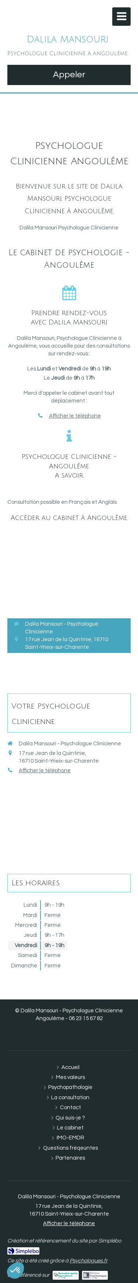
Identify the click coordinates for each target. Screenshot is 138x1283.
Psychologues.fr (88, 1260)
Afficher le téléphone (75, 416)
